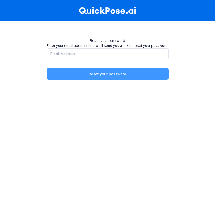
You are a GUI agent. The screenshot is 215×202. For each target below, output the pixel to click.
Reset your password (107, 74)
